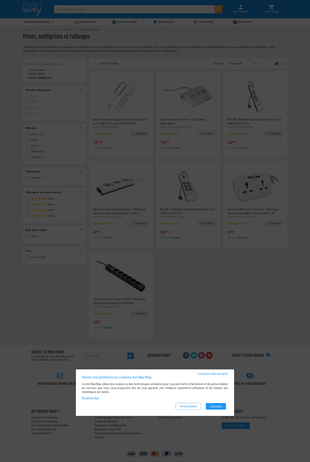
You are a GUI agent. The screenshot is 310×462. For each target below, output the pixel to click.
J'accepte (216, 406)
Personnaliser (188, 406)
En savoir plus (90, 398)
